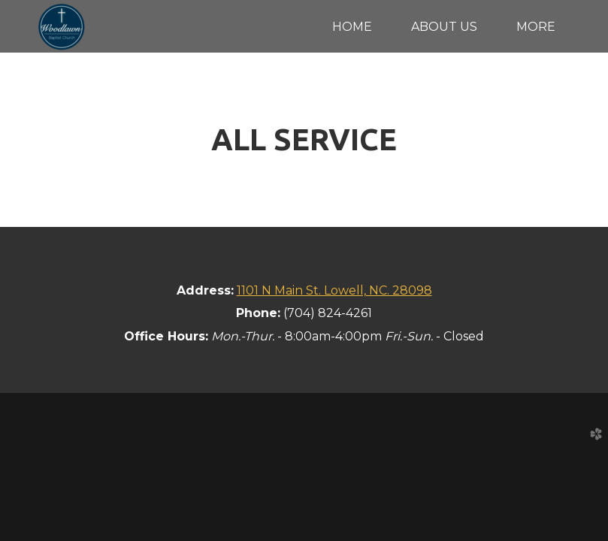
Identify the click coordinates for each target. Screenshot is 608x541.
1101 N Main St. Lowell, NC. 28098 (334, 290)
